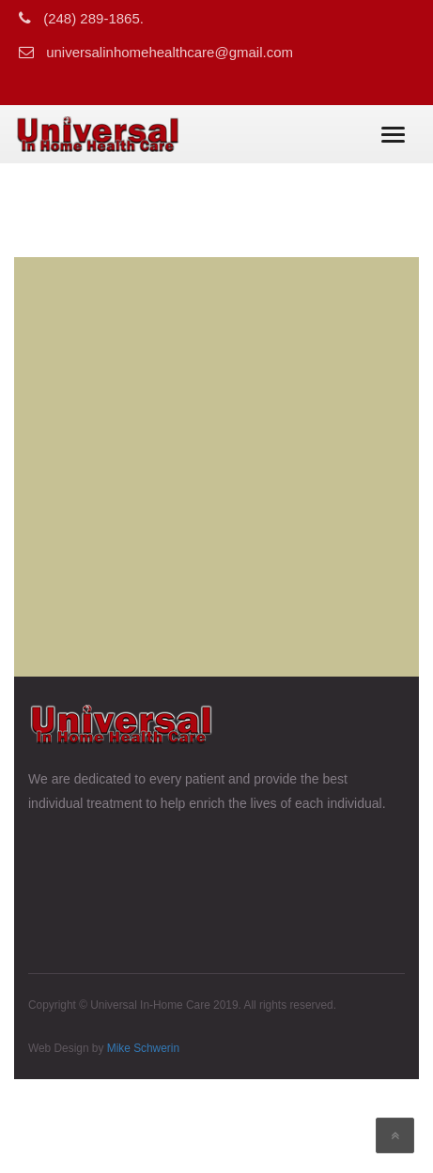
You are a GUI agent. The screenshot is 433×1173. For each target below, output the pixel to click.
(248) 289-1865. (93, 18)
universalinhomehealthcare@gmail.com (169, 52)
